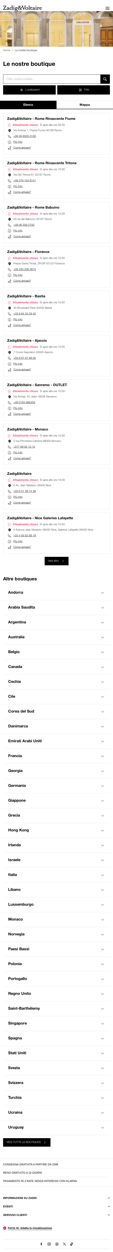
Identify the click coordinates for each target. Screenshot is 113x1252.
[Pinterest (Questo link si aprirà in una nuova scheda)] (56, 1244)
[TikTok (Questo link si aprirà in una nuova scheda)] (71, 1244)
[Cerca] (105, 79)
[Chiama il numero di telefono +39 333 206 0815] (56, 269)
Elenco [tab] (28, 105)
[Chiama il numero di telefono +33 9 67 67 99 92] (56, 358)
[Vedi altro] (57, 561)
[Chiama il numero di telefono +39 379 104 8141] (56, 180)
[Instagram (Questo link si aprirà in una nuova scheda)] (49, 1244)
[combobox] (51, 79)
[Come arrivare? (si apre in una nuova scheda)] (56, 148)
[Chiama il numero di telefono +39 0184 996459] (56, 402)
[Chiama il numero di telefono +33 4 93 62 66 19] (56, 535)
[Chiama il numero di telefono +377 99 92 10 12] (56, 447)
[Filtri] (83, 90)
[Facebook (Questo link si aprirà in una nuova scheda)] (41, 1244)
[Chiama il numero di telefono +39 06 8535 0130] (56, 136)
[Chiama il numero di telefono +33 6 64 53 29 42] (56, 314)
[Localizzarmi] (29, 90)
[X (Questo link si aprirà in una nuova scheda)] (64, 1244)
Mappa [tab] (85, 105)
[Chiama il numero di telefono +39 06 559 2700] (56, 225)
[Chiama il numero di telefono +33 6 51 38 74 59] (56, 491)
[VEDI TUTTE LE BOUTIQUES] (26, 1142)
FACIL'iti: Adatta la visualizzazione (30, 1228)
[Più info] (56, 142)
